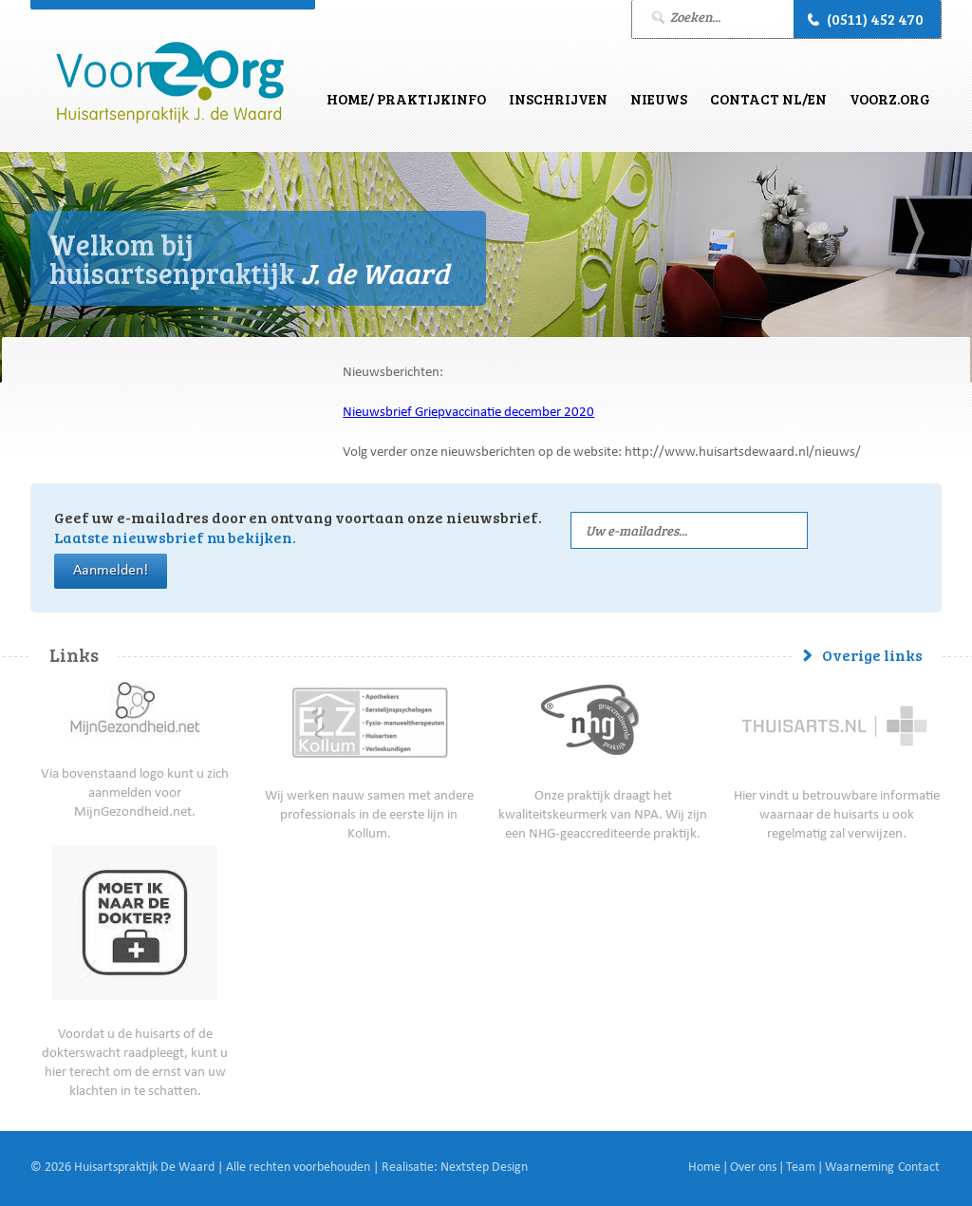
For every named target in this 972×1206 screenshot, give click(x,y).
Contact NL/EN (768, 98)
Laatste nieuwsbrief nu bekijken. (175, 537)
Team (800, 1168)
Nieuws (658, 98)
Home (704, 1168)
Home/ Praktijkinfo (406, 98)
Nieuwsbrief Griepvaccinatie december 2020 (468, 413)
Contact (919, 1168)
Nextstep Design (484, 1168)
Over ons (753, 1168)
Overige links (872, 655)
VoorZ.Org (890, 98)
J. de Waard (169, 83)
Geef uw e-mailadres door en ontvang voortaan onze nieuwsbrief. (298, 527)
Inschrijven (558, 98)
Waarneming (859, 1168)
